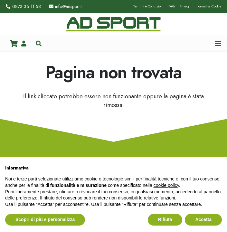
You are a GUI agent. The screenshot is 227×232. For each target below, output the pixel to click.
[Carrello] (13, 43)
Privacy (184, 6)
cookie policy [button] (166, 185)
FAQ (172, 6)
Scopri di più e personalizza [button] (45, 219)
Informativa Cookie (207, 6)
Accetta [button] (203, 219)
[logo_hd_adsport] (113, 24)
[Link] (23, 43)
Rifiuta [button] (165, 219)
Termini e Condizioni (148, 6)
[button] (38, 43)
